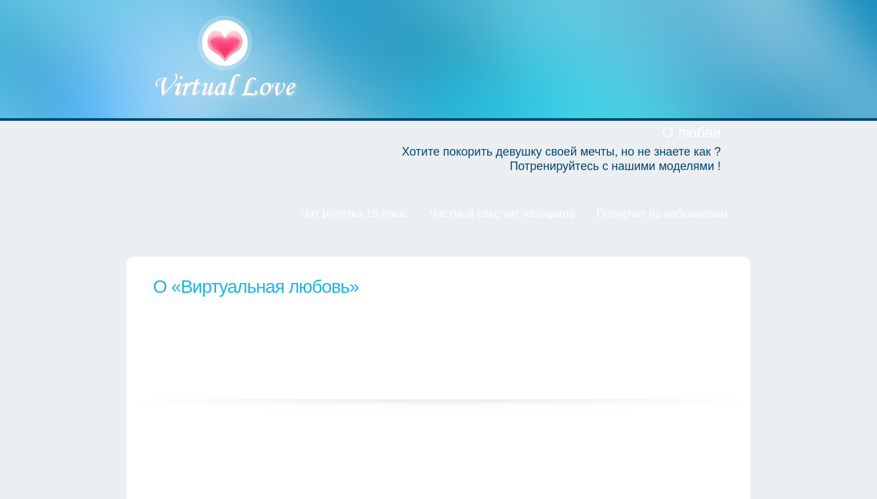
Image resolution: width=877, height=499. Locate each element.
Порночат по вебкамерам (662, 213)
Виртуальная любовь (226, 58)
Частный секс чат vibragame (502, 213)
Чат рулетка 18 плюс (354, 213)
